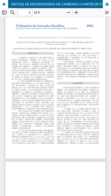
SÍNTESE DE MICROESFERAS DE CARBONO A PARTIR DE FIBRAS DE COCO (61, 4)
